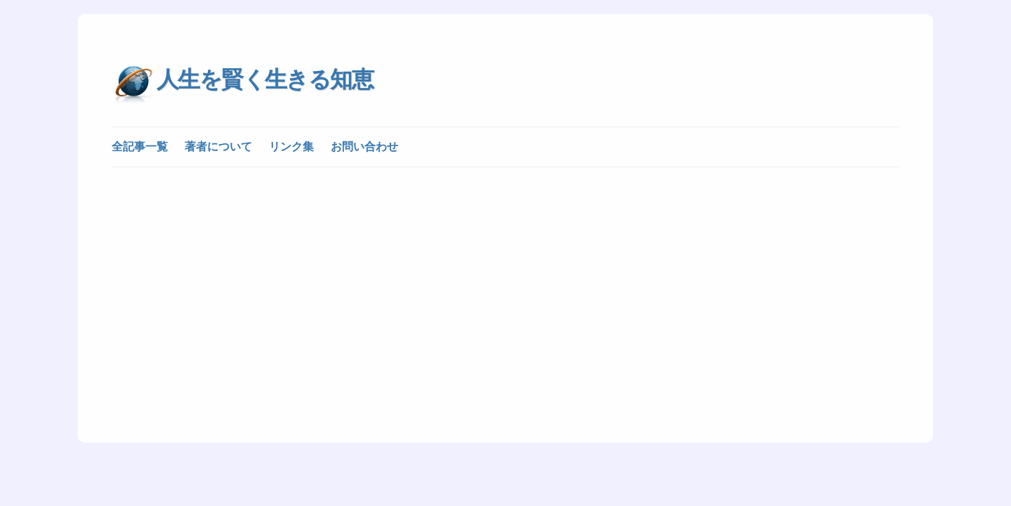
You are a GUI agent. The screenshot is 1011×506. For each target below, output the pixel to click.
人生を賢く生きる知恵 (265, 79)
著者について (218, 147)
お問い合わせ (364, 147)
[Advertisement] (505, 282)
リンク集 (291, 147)
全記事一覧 (140, 147)
